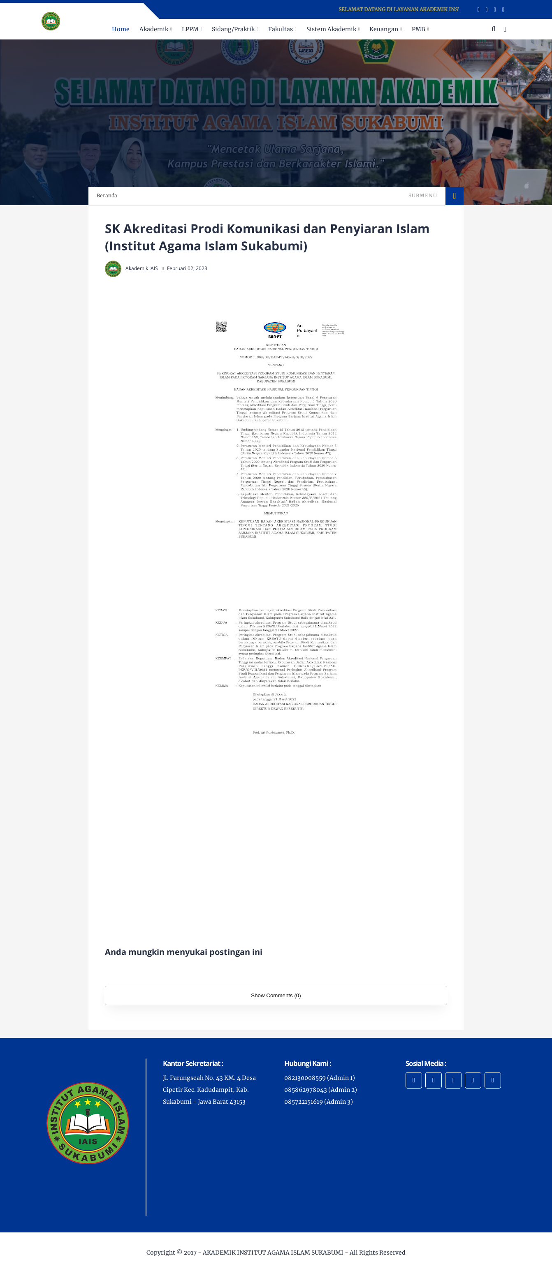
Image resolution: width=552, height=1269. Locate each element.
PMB (418, 29)
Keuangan (383, 29)
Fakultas (280, 29)
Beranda (107, 195)
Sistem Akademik (331, 29)
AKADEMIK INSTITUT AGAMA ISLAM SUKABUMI (273, 1252)
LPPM (190, 29)
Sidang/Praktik (233, 29)
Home (121, 29)
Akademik (153, 29)
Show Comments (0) (276, 995)
